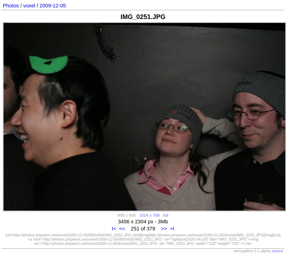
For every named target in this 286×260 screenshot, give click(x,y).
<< (122, 228)
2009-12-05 (52, 5)
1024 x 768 (149, 215)
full (165, 215)
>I (172, 228)
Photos (11, 5)
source (277, 251)
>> (164, 228)
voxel (29, 5)
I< (114, 228)
